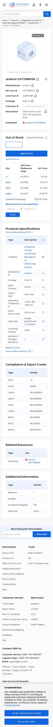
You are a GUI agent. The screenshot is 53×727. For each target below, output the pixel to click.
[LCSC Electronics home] (19, 5)
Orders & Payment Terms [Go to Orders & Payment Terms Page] (15, 619)
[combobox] (35, 106)
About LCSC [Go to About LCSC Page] (8, 553)
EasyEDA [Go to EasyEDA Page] (35, 603)
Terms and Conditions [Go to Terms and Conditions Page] (13, 573)
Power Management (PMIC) (13, 23)
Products (14, 20)
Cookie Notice (12, 705)
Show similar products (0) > (19, 232)
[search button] (47, 14)
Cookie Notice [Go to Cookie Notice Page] (9, 584)
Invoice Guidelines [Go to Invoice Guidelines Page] (11, 624)
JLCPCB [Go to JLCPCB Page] (34, 609)
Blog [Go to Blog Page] (4, 589)
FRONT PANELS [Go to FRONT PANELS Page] (38, 624)
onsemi (26, 85)
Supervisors (34, 23)
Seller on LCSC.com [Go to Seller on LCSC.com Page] (11, 563)
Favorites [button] (38, 35)
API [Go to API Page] (29, 558)
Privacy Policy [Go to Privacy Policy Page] (9, 579)
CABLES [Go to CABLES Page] (34, 619)
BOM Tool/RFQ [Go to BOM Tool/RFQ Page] (35, 553)
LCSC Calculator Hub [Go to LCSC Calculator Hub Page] (38, 563)
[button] (33, 4)
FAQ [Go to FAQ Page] (4, 640)
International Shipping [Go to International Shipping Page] (13, 629)
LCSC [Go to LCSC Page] (33, 614)
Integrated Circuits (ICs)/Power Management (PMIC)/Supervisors (30, 257)
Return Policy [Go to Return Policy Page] (8, 609)
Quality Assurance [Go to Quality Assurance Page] (11, 568)
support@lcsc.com (18, 661)
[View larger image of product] (26, 51)
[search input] (23, 14)
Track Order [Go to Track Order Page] (8, 603)
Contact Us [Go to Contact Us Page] (7, 558)
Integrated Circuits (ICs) (31, 20)
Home (4, 20)
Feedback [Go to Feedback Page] (7, 635)
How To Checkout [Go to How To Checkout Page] (11, 614)
